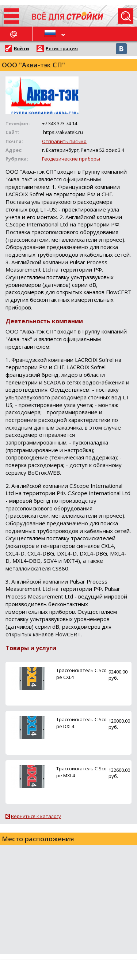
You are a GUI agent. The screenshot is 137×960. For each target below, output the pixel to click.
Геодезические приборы (71, 158)
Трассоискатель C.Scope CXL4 (81, 673)
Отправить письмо (64, 141)
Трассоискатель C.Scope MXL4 (81, 772)
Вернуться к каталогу (36, 816)
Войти (21, 48)
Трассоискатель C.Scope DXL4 (81, 723)
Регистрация (62, 48)
